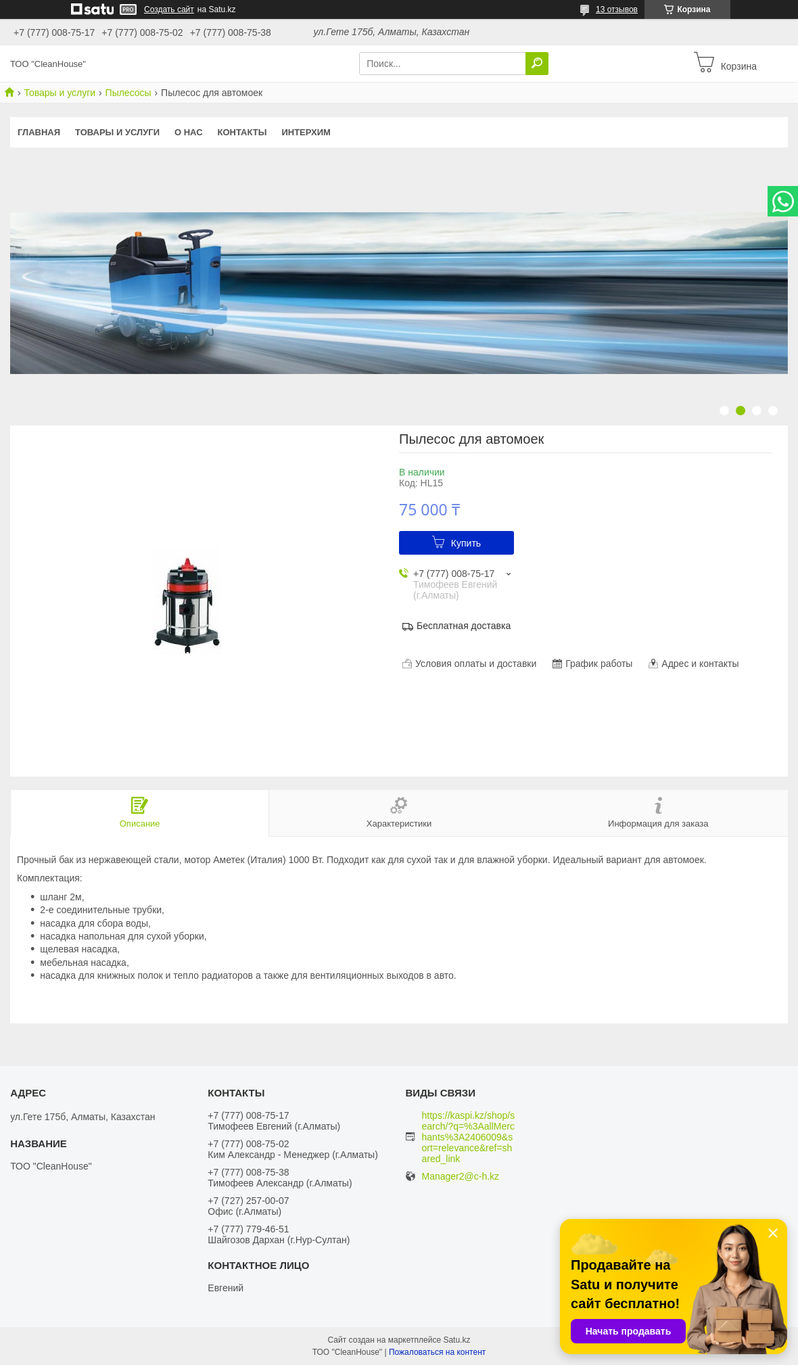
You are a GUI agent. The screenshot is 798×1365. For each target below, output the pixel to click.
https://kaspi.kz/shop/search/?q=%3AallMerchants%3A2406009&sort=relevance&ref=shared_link (468, 1137)
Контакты (242, 132)
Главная (39, 132)
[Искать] (536, 63)
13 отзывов (617, 9)
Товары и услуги (59, 92)
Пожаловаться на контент (437, 1352)
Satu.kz (456, 1340)
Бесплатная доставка (464, 625)
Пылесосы (128, 92)
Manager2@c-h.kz (461, 1177)
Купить (466, 543)
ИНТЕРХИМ (305, 132)
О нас (188, 132)
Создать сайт (169, 9)
